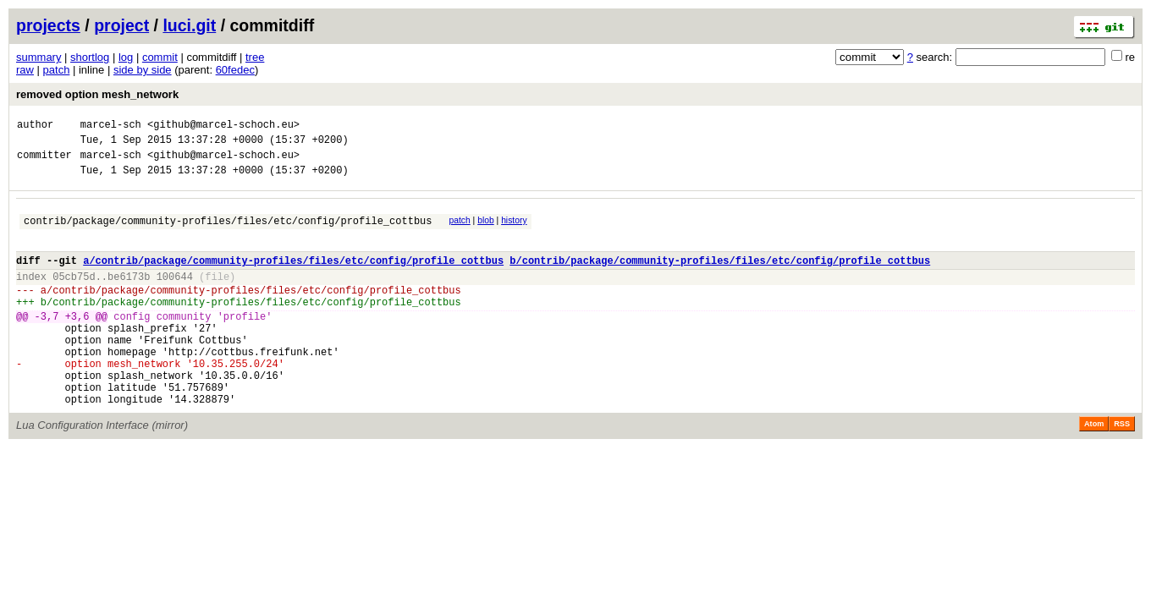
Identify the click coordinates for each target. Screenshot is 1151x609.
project (121, 25)
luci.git (189, 25)
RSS (1122, 469)
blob (485, 230)
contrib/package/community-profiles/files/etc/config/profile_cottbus (228, 233)
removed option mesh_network (97, 94)
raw (25, 69)
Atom (1094, 469)
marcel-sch (110, 126)
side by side (142, 69)
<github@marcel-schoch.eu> (223, 126)
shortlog (89, 57)
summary (38, 57)
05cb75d (73, 296)
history (513, 230)
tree (254, 57)
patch (56, 69)
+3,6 (77, 344)
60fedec (235, 69)
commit (160, 57)
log (125, 57)
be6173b (128, 296)
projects (48, 25)
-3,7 (47, 344)
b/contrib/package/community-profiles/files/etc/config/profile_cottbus (719, 278)
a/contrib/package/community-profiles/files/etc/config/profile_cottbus (293, 278)
